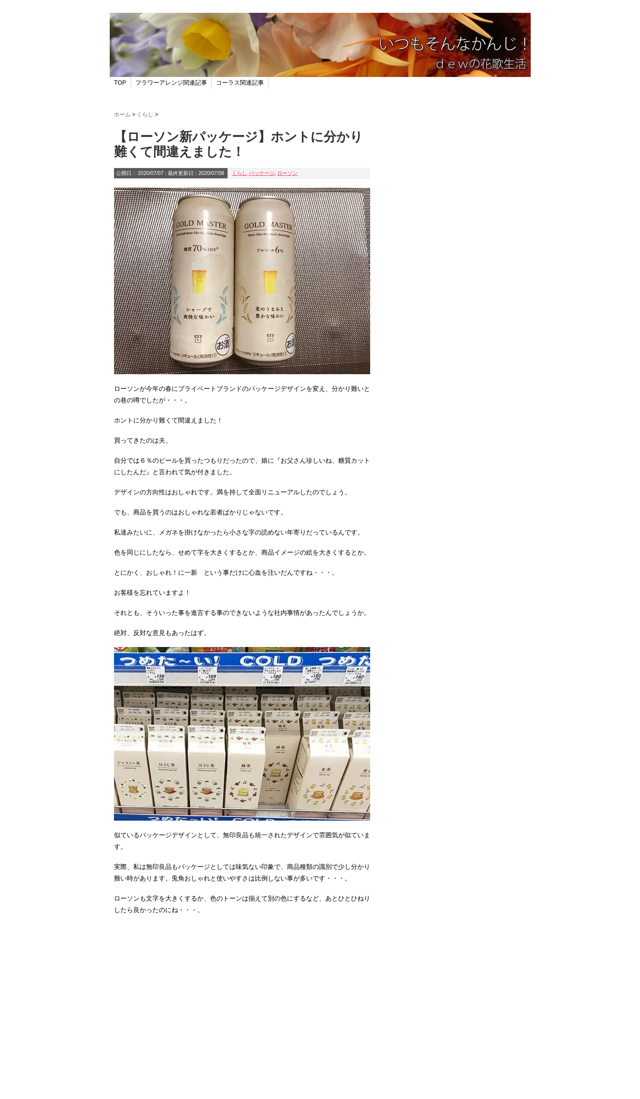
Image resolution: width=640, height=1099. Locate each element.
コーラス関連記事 (240, 82)
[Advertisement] (242, 1015)
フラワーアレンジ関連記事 (171, 82)
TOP (120, 82)
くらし (239, 173)
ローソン (287, 173)
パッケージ (262, 173)
